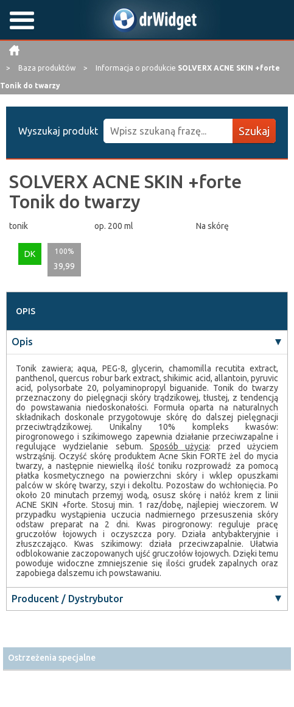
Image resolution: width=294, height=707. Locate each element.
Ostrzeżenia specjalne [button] (52, 658)
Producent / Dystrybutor (67, 598)
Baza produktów (47, 68)
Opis (22, 341)
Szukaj (254, 131)
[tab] (147, 658)
